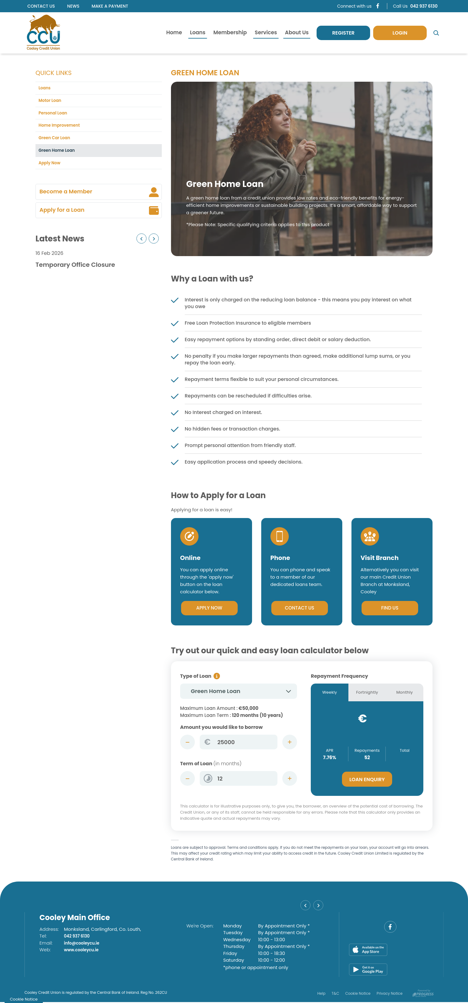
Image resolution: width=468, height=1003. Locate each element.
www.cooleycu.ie (83, 951)
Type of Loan (196, 676)
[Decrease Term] (187, 778)
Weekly (329, 693)
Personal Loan (55, 115)
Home (174, 32)
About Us (297, 32)
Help (321, 994)
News (73, 6)
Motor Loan (52, 102)
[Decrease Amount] (187, 742)
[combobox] (238, 691)
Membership (230, 32)
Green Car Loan (56, 141)
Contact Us (41, 6)
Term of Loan (211, 763)
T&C (335, 994)
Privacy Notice (390, 994)
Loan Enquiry (367, 780)
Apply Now (51, 168)
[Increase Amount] (289, 742)
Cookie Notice (358, 994)
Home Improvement (62, 128)
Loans (198, 32)
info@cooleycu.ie (84, 944)
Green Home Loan (59, 155)
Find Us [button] (390, 608)
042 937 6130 (78, 937)
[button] (141, 244)
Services (266, 32)
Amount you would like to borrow (221, 727)
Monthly (404, 693)
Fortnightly (367, 693)
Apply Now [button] (209, 608)
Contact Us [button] (299, 608)
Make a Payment (109, 6)
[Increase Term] (289, 778)
